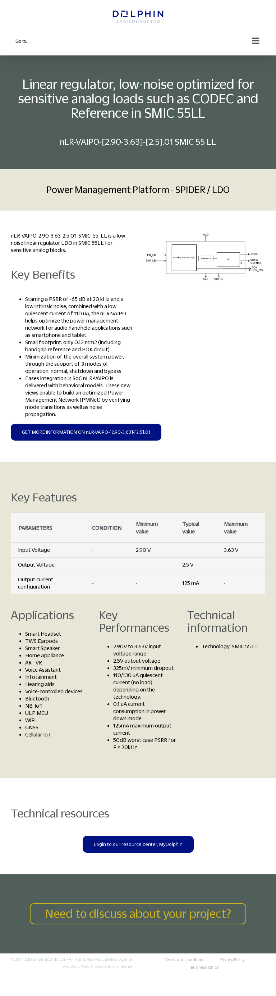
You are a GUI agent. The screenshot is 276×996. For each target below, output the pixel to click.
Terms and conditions (185, 959)
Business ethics (204, 967)
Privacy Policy (232, 959)
